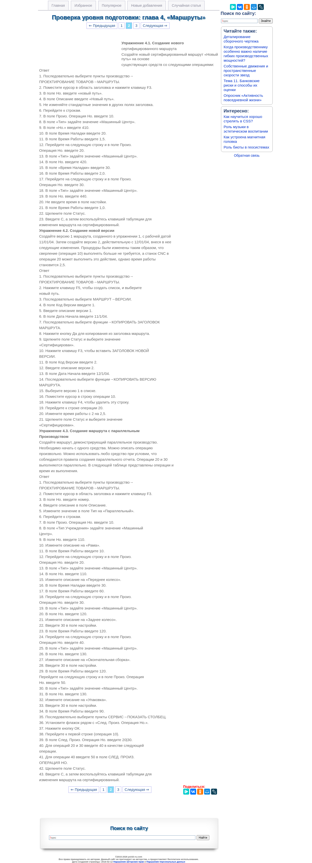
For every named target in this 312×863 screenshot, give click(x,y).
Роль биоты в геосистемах (246, 147)
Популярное (112, 5)
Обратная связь (247, 155)
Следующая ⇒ (155, 26)
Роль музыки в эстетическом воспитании (246, 129)
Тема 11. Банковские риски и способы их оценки (242, 85)
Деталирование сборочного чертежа (241, 39)
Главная (58, 5)
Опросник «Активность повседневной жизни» (243, 97)
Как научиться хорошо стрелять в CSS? (243, 118)
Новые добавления (146, 5)
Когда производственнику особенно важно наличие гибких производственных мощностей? (246, 53)
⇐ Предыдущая (102, 26)
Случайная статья (186, 5)
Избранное (83, 5)
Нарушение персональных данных (165, 862)
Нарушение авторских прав (128, 862)
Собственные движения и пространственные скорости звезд (246, 70)
